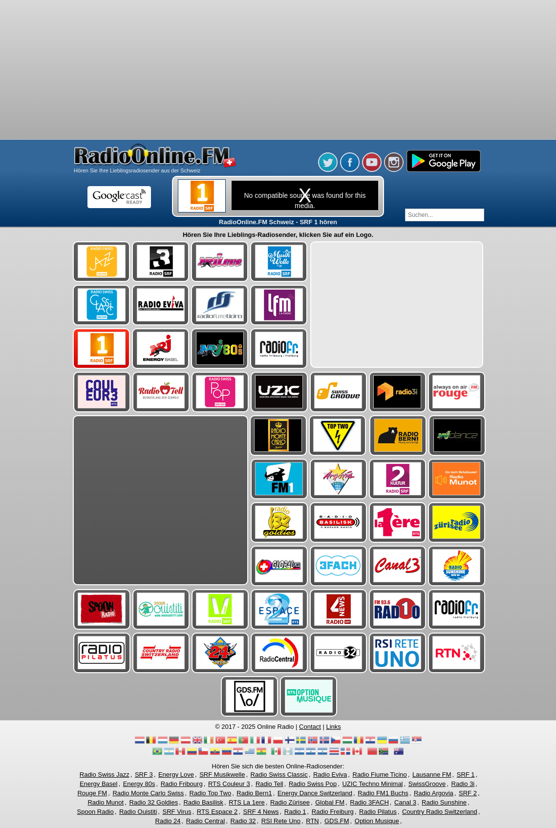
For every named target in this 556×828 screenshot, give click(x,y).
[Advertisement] (278, 70)
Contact (310, 726)
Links (333, 726)
